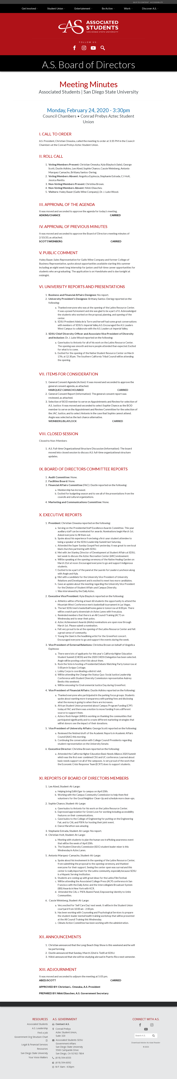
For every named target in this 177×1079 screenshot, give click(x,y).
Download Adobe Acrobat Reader (145, 1042)
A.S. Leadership (40, 1028)
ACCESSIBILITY (156, 2)
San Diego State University (34, 1053)
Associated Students (37, 1024)
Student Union (55, 8)
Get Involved (29, 8)
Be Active (107, 8)
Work (127, 8)
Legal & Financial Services (35, 1044)
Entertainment (82, 8)
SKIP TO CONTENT (141, 2)
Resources (42, 1048)
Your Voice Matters (38, 1057)
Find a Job (43, 1032)
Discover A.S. (149, 8)
